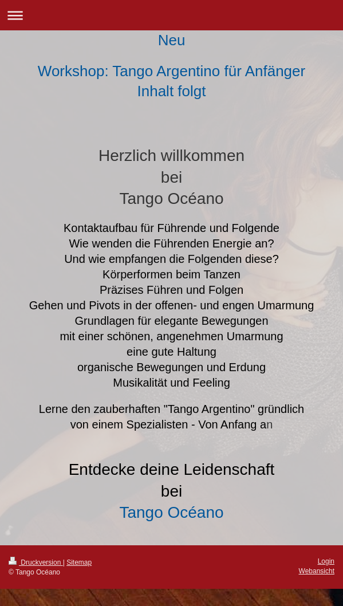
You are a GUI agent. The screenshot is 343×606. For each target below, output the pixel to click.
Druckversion (36, 562)
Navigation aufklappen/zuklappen (171, 15)
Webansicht (316, 571)
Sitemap (79, 562)
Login (326, 561)
